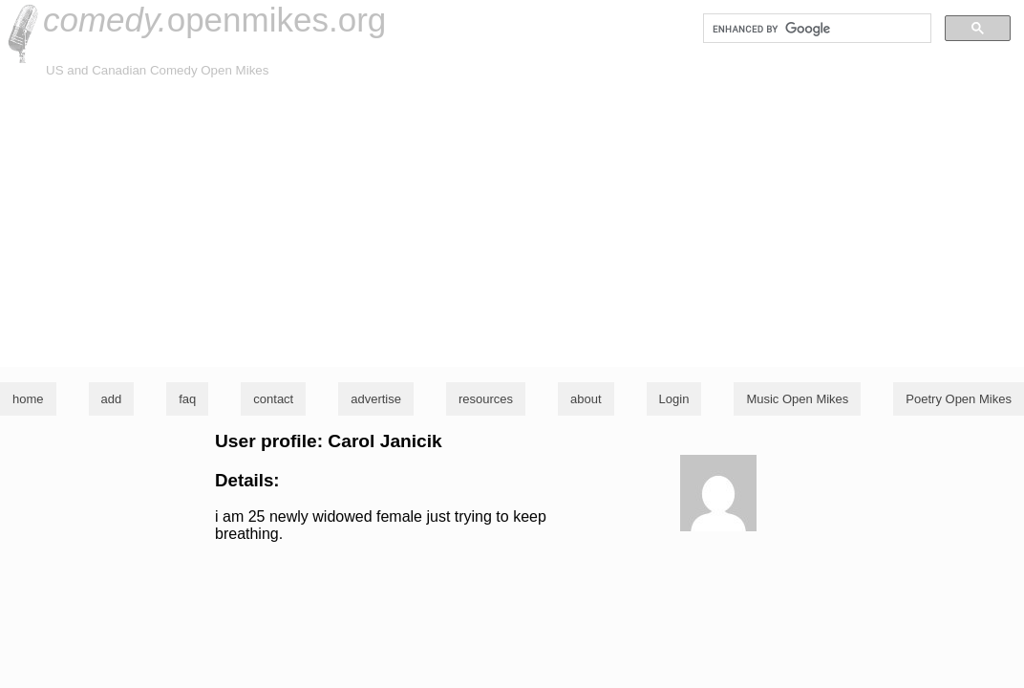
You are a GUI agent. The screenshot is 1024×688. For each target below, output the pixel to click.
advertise (376, 399)
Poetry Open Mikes (959, 399)
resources (486, 399)
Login (674, 399)
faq (187, 399)
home (28, 399)
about (586, 399)
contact (273, 399)
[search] (815, 28)
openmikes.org (214, 19)
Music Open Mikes (797, 399)
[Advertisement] (512, 223)
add (111, 399)
